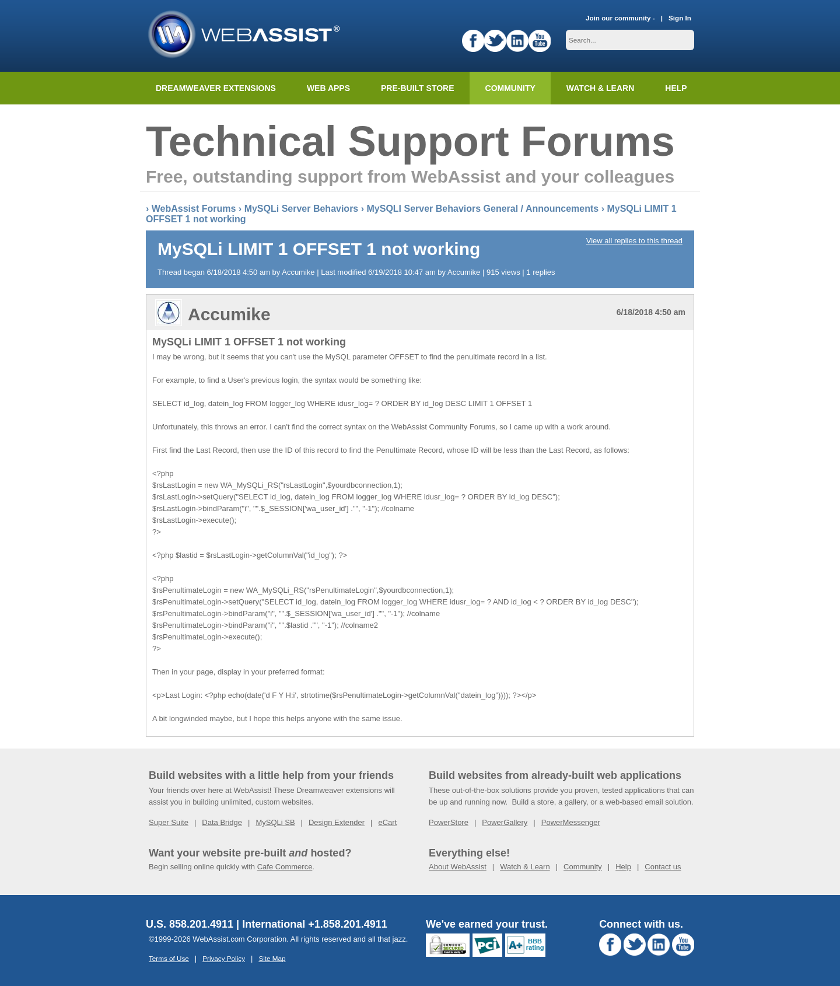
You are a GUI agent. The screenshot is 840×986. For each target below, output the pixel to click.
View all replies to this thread (634, 240)
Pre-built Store (417, 88)
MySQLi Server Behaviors (301, 209)
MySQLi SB (275, 822)
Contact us (663, 866)
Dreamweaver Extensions (216, 88)
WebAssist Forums (194, 209)
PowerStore (448, 822)
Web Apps (328, 88)
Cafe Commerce (285, 866)
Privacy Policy (223, 958)
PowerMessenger (570, 822)
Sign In (679, 18)
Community (510, 88)
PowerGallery (504, 822)
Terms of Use (169, 958)
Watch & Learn (600, 88)
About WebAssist (458, 866)
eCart (387, 822)
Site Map (271, 958)
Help (623, 866)
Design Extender (337, 822)
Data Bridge (222, 822)
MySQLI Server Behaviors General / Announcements (482, 209)
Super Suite (168, 822)
